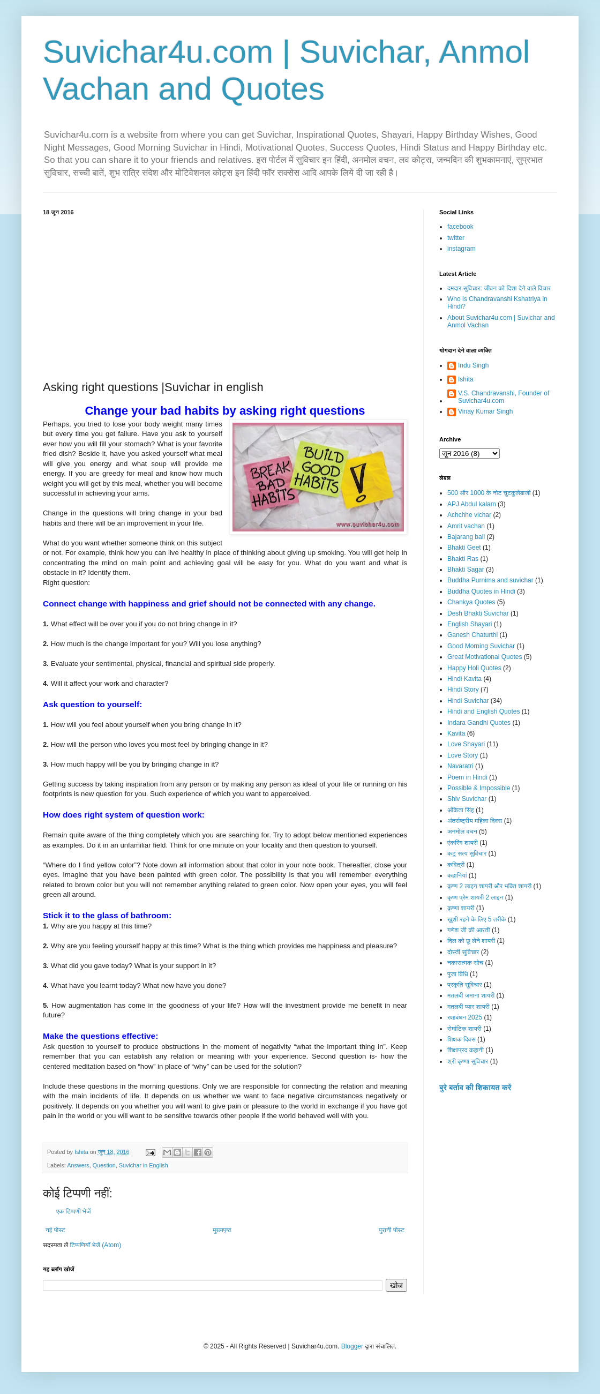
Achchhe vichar (469, 515)
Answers (78, 1165)
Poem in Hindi (467, 777)
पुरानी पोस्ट (391, 1230)
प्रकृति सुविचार (464, 984)
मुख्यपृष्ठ (222, 1230)
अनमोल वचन (462, 831)
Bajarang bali (466, 537)
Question (104, 1165)
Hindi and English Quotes (483, 711)
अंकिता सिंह (460, 810)
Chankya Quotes (471, 602)
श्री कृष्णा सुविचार (467, 1061)
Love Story (462, 755)
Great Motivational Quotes (484, 657)
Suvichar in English (143, 1165)
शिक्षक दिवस (461, 1039)
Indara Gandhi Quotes (479, 722)
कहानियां (457, 875)
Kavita (456, 733)
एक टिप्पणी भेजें (73, 1211)
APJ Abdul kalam (471, 504)
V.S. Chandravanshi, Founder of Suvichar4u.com (503, 396)
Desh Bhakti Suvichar (478, 613)
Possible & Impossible (478, 788)
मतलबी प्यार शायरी (468, 1006)
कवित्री (455, 864)
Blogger (352, 1346)
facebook (460, 226)
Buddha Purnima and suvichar (490, 580)
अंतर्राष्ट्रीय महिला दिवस (474, 821)
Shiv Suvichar (466, 799)
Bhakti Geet (464, 547)
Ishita (466, 379)
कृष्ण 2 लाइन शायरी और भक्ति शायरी (489, 886)
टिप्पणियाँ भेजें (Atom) (96, 1245)
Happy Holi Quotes (474, 668)
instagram (461, 248)
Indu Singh (473, 365)
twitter (455, 238)
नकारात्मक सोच (465, 962)
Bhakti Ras (462, 559)
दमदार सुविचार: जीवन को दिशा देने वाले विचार (499, 288)
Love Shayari (466, 744)
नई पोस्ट (55, 1230)
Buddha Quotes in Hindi (481, 591)
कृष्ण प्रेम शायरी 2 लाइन (475, 897)
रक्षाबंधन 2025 (464, 1017)
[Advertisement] (225, 296)
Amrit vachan (466, 526)
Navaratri (460, 766)
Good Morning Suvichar (481, 646)
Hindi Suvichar (468, 701)
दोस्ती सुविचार (463, 952)
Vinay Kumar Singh (485, 411)
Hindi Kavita (464, 679)
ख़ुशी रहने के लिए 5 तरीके (476, 919)
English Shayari (469, 624)
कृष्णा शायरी (460, 908)
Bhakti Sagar (465, 569)
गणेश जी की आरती (468, 930)
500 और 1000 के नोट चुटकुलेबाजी (488, 493)
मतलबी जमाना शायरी (470, 995)
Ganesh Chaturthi (472, 635)
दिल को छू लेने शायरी (471, 941)
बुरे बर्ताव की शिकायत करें (475, 1087)
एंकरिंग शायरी (462, 842)
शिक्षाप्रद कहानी (465, 1050)
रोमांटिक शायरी (464, 1028)
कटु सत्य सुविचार (466, 853)
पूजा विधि (457, 974)
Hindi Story (463, 689)
